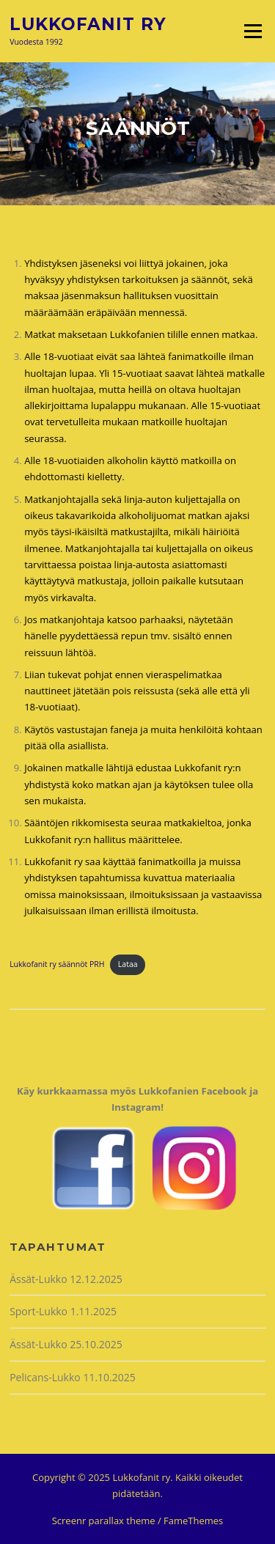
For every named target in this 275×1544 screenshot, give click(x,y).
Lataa (128, 964)
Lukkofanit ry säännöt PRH (57, 964)
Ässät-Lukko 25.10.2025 (66, 1344)
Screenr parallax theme (103, 1520)
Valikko (252, 30)
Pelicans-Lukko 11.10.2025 (73, 1377)
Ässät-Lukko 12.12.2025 (66, 1279)
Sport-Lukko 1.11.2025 (63, 1311)
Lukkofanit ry (88, 23)
